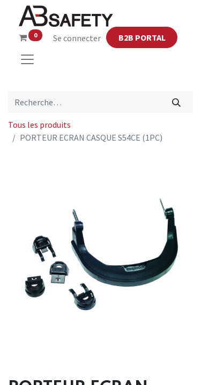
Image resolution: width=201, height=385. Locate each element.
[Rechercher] (176, 102)
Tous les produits (39, 124)
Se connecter (77, 38)
